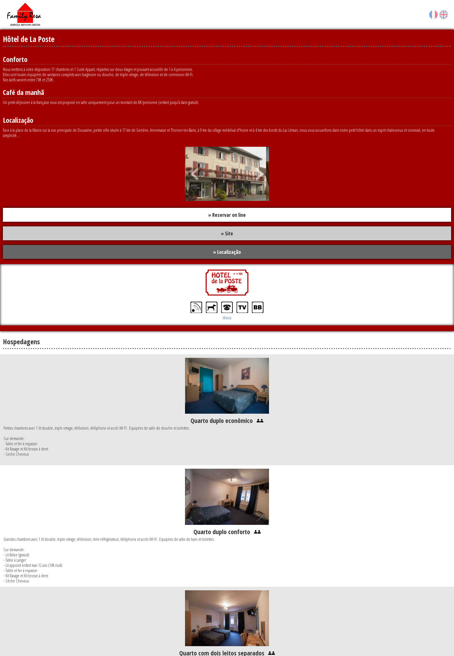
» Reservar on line (227, 214)
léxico (227, 317)
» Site (227, 233)
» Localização (227, 251)
